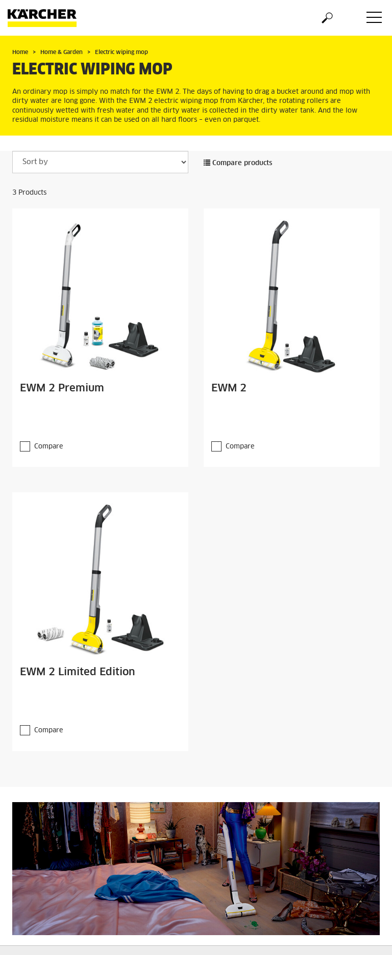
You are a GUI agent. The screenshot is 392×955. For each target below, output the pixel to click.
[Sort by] (100, 162)
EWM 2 (229, 388)
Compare (48, 446)
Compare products (238, 163)
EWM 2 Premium (62, 388)
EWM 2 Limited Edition (77, 672)
